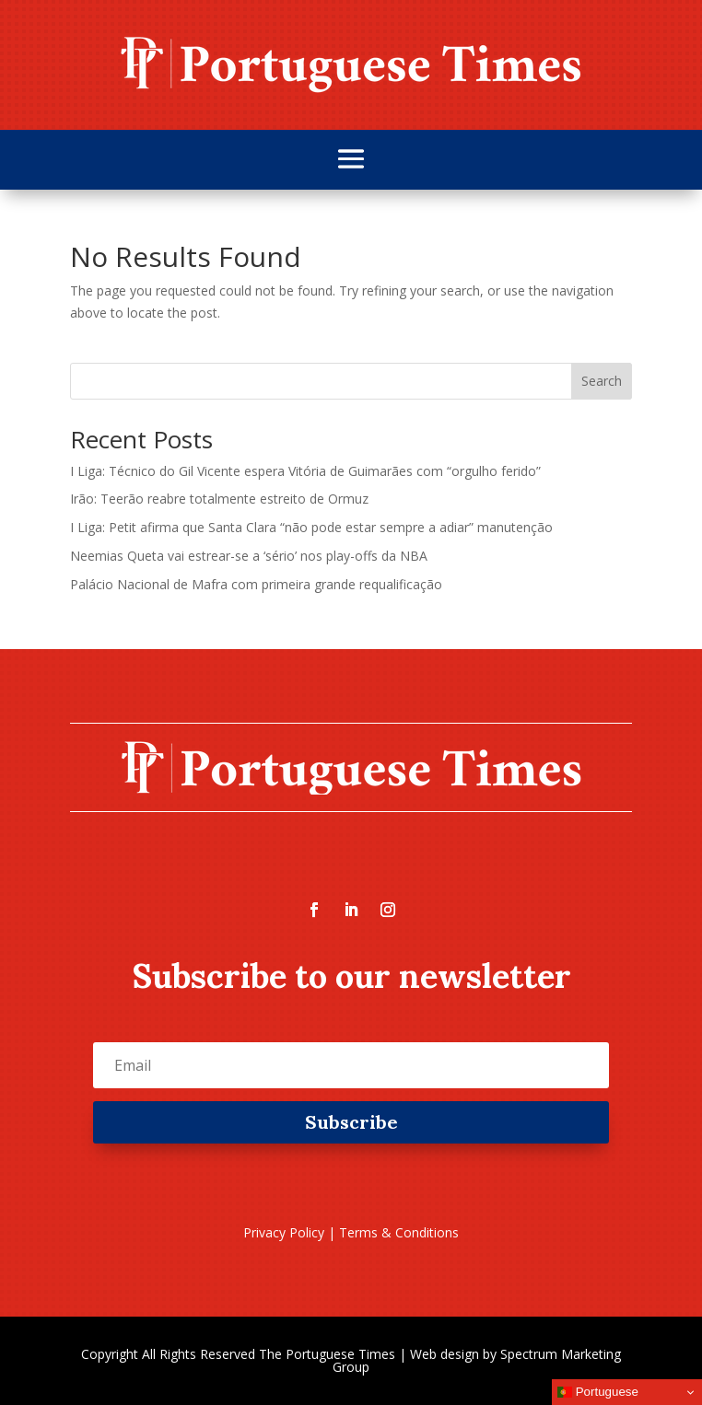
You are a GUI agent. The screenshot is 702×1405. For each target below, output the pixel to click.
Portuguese (597, 1392)
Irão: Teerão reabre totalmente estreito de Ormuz (219, 498)
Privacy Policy (283, 1232)
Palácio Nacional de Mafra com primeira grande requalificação (256, 584)
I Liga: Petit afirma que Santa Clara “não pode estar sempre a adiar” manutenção (311, 527)
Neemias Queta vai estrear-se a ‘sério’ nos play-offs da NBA (248, 555)
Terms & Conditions (399, 1232)
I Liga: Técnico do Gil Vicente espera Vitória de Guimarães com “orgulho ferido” (305, 471)
